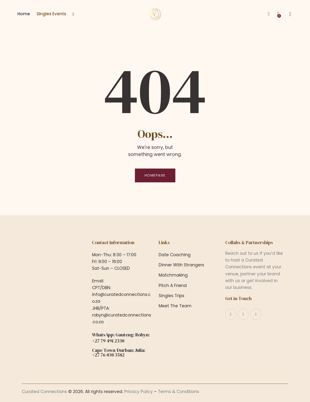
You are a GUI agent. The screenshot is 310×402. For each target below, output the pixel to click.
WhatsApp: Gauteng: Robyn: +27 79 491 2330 (121, 338)
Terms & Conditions (178, 391)
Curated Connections (44, 391)
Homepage (155, 175)
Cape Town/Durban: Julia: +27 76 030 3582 (118, 352)
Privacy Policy (138, 391)
